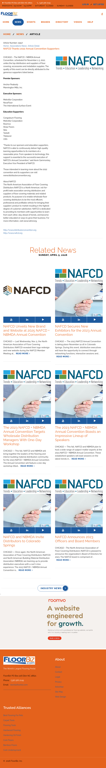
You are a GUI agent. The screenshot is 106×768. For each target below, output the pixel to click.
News (18, 22)
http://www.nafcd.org (12, 233)
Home (6, 22)
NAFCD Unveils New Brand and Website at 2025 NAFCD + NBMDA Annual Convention (26, 330)
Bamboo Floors (10, 745)
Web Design (60, 697)
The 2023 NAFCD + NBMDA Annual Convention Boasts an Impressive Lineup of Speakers (78, 433)
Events (31, 22)
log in (85, 4)
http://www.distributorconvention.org (19, 230)
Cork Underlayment (12, 750)
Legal (57, 677)
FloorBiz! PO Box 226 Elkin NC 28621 (18, 3)
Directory (62, 22)
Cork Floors (8, 740)
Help (90, 22)
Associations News (18, 46)
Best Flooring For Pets (13, 715)
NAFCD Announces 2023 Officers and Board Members (77, 539)
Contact (58, 672)
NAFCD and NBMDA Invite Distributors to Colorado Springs (23, 541)
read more (22, 353)
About (57, 667)
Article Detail (33, 46)
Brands (45, 22)
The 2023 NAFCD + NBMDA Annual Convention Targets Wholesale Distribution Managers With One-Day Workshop (24, 435)
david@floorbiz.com (19, 685)
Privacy (58, 682)
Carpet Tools (8, 720)
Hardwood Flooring (12, 730)
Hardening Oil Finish (12, 735)
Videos (78, 22)
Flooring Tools (9, 725)
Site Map (59, 692)
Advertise (59, 687)
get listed (98, 4)
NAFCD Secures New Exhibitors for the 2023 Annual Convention (78, 330)
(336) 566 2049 (45, 3)
